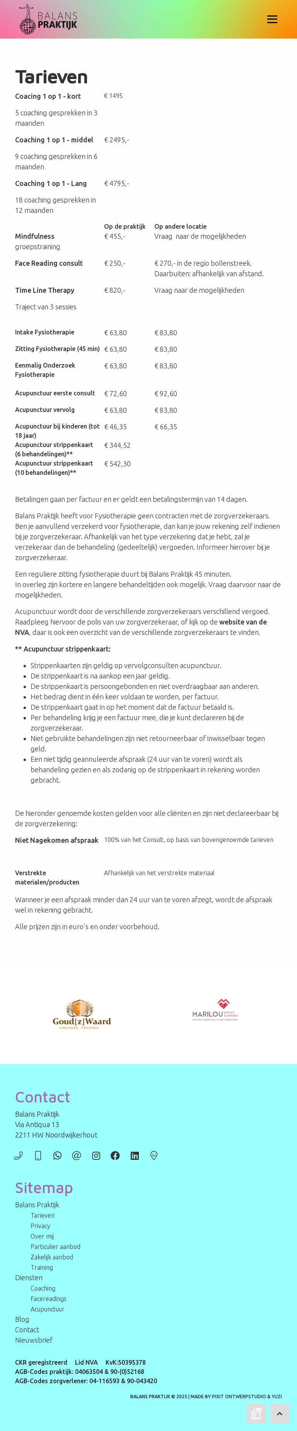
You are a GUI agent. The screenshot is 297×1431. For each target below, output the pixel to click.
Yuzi (277, 1396)
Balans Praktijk (37, 1204)
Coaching (43, 1288)
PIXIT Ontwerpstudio (239, 1396)
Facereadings (49, 1298)
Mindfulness (35, 236)
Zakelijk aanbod (52, 1257)
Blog (22, 1319)
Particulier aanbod (55, 1246)
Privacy (40, 1225)
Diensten (29, 1277)
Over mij (42, 1236)
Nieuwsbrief (34, 1340)
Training (42, 1267)
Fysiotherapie (53, 332)
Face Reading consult (49, 263)
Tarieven (43, 1215)
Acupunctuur (33, 393)
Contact (27, 1329)
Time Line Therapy (44, 290)
